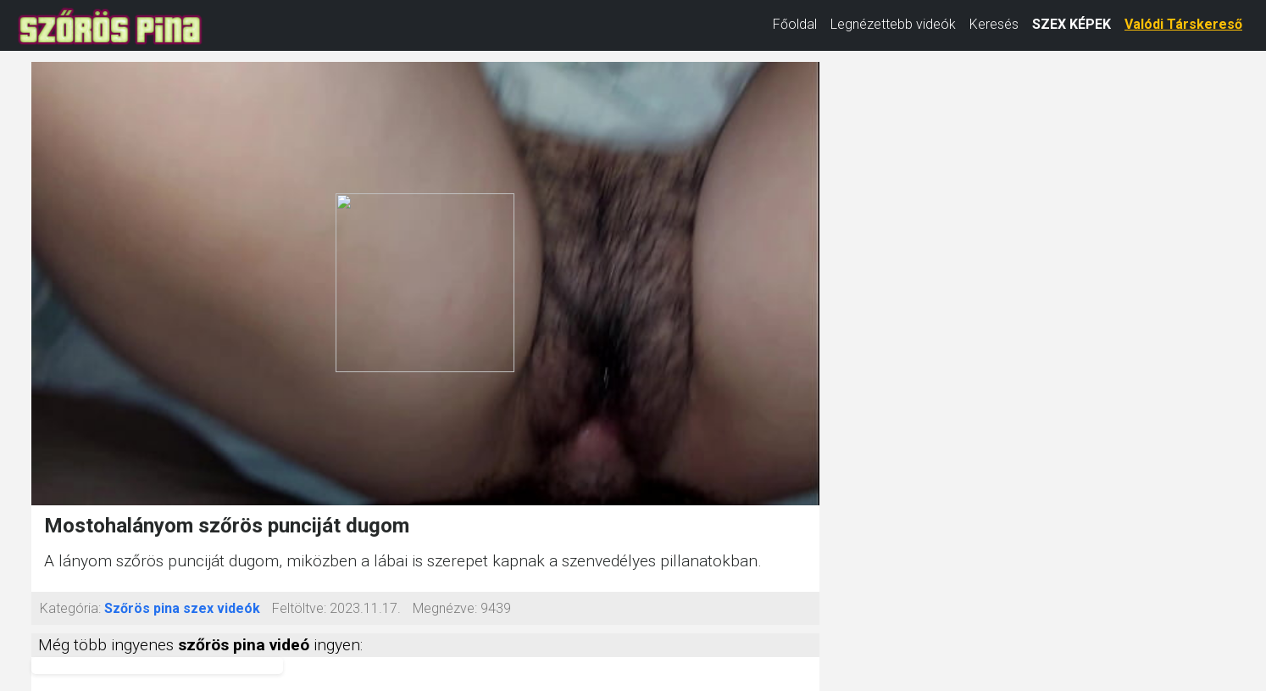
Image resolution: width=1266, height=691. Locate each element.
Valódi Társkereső (1183, 24)
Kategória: (70, 608)
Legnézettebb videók (893, 24)
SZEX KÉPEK (1071, 24)
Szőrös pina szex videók (182, 608)
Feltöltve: (299, 608)
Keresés (994, 24)
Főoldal (795, 24)
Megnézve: (445, 608)
